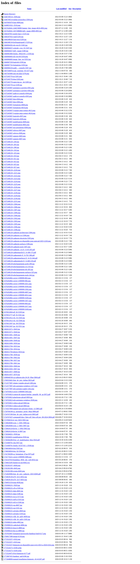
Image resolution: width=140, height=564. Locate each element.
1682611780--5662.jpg (12, 357)
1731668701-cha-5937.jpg (13, 443)
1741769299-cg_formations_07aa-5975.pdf (19, 454)
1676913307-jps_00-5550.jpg (14, 323)
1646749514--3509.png (12, 17)
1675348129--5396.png (12, 227)
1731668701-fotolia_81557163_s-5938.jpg (19, 445)
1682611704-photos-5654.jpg (14, 352)
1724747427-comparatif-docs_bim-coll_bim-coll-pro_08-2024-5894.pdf (29, 417)
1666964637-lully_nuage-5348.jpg (16, 51)
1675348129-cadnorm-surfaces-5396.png (18, 244)
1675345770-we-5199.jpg (13, 85)
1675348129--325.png (11, 153)
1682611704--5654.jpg (12, 349)
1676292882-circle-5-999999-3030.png (18, 286)
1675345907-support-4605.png (15, 136)
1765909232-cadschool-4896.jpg (15, 525)
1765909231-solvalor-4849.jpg (14, 511)
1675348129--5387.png (12, 210)
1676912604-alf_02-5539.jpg (14, 312)
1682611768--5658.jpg (12, 355)
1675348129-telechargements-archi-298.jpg (19, 264)
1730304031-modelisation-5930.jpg (16, 437)
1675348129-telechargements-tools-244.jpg (19, 275)
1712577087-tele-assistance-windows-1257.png (20, 386)
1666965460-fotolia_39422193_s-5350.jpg (19, 54)
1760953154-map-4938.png (13, 482)
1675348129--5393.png (12, 221)
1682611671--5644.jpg (12, 332)
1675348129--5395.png (12, 224)
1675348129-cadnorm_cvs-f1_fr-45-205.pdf (19, 250)
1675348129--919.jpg (11, 156)
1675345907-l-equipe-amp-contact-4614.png (19, 113)
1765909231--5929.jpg (12, 485)
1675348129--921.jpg (11, 159)
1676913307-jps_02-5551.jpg (14, 326)
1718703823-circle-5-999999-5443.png (18, 392)
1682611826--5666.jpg (12, 366)
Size (70, 9)
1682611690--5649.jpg (12, 340)
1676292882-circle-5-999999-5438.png (18, 298)
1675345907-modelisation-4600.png (16, 122)
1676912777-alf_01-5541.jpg (14, 315)
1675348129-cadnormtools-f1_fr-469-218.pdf (20, 261)
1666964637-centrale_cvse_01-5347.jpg (18, 48)
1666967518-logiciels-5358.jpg (15, 62)
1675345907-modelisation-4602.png (16, 125)
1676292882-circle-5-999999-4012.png (18, 295)
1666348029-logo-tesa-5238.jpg (15, 39)
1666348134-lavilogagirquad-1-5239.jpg (18, 42)
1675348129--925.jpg (11, 164)
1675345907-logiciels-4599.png (15, 119)
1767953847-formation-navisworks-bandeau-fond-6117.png (25, 534)
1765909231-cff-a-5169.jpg (13, 488)
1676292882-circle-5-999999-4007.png (18, 292)
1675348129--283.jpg (11, 144)
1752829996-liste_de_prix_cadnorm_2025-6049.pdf (22, 474)
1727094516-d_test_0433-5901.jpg (16, 420)
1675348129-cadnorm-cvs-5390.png (16, 235)
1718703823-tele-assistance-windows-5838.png (20, 400)
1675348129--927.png (11, 167)
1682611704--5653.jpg (12, 346)
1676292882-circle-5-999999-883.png (17, 278)
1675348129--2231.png (12, 201)
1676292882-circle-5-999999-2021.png (18, 284)
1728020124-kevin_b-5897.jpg (15, 431)
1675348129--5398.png (12, 230)
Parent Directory (9, 14)
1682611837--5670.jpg (12, 374)
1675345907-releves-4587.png (14, 130)
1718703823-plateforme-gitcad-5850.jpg (18, 397)
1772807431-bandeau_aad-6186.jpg (16, 556)
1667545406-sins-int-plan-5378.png (16, 73)
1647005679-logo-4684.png (13, 22)
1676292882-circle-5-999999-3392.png (18, 289)
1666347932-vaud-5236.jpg (13, 37)
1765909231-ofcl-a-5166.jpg (14, 502)
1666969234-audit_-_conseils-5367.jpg (17, 68)
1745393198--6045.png (12, 468)
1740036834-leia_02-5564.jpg (14, 451)
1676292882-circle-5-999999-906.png (17, 281)
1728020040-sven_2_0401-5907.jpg (16, 426)
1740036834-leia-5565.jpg (13, 448)
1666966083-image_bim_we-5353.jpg (17, 59)
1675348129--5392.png (12, 218)
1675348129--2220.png (12, 170)
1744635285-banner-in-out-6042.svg (17, 463)
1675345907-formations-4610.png (16, 108)
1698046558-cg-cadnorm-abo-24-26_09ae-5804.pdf (22, 377)
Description (76, 9)
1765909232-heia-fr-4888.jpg (14, 528)
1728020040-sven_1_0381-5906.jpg (16, 423)
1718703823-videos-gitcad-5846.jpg (16, 403)
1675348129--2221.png (12, 173)
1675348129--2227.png (12, 190)
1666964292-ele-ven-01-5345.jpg (15, 45)
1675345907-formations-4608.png (16, 105)
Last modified (61, 9)
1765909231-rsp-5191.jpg (13, 508)
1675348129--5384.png (12, 204)
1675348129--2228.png (12, 193)
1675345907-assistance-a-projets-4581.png (19, 88)
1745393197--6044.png (12, 465)
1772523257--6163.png (12, 542)
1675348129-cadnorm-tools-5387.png (17, 247)
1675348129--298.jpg (11, 147)
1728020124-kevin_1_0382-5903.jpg (17, 428)
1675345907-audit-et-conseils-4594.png (18, 93)
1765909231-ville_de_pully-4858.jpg (17, 516)
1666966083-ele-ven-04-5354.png (16, 56)
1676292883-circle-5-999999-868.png (17, 303)
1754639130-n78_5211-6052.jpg (15, 477)
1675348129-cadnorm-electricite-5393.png (19, 238)
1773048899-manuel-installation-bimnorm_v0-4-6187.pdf (24, 559)
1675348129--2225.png (12, 184)
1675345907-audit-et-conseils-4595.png (18, 96)
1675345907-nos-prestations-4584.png (17, 127)
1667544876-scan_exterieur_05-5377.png (18, 71)
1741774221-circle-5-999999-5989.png (18, 457)
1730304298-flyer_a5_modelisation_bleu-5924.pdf (22, 440)
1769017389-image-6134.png (14, 536)
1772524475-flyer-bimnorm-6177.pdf (17, 553)
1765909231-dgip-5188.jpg (13, 494)
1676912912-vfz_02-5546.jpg (14, 321)
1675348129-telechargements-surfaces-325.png (20, 272)
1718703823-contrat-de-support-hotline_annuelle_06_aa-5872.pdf (27, 394)
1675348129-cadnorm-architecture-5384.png (19, 233)
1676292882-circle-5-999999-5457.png (18, 301)
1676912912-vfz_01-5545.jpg (14, 318)
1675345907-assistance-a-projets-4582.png (19, 91)
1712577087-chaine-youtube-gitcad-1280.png (20, 383)
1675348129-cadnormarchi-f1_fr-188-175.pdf (20, 252)
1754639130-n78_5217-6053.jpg (15, 480)
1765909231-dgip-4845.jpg (13, 491)
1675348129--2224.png (12, 181)
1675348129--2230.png (12, 198)
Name (29, 9)
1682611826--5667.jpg (12, 369)
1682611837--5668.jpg (12, 372)
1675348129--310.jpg (11, 150)
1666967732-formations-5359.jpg (15, 65)
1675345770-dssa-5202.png (13, 79)
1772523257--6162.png (12, 539)
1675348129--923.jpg (11, 162)
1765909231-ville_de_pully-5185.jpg (17, 519)
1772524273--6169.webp (12, 551)
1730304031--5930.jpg (12, 434)
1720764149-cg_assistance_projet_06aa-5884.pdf (21, 411)
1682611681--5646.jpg (12, 335)
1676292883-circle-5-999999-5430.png (18, 309)
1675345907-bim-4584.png (13, 99)
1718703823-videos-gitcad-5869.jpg (16, 406)
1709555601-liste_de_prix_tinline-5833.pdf (19, 380)
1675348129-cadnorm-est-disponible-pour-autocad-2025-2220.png (27, 241)
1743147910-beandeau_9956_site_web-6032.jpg (21, 460)
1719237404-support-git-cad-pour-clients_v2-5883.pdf (23, 409)
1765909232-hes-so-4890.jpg (14, 531)
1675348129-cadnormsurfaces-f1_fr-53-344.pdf (20, 258)
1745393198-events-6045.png (14, 471)
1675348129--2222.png (12, 176)
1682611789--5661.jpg (12, 363)
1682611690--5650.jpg (12, 343)
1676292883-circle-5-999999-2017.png (18, 306)
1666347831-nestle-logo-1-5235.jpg (16, 34)
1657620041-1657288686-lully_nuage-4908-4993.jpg (23, 31)
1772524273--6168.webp (12, 548)
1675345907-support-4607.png (15, 139)
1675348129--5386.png (12, 207)
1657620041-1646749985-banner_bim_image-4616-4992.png (25, 28)
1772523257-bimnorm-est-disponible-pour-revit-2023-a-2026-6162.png (29, 545)
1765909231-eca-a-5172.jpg (14, 497)
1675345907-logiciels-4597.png (15, 116)
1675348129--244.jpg (11, 142)
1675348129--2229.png (12, 196)
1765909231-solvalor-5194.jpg (14, 514)
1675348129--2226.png (12, 187)
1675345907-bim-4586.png (13, 102)
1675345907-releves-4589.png (14, 133)
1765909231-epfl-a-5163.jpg (14, 499)
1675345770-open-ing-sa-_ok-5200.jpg (17, 82)
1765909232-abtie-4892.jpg (13, 522)
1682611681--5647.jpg (12, 338)
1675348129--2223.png (12, 179)
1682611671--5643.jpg (12, 329)
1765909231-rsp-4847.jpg (13, 505)
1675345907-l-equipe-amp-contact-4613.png (19, 110)
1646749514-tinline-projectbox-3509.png (18, 20)
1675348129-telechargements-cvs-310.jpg (18, 267)
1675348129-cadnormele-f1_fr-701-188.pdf (19, 255)
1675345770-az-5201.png (13, 76)
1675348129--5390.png (12, 215)
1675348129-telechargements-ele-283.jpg (18, 269)
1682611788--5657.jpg (12, 360)
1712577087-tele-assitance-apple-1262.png (19, 389)
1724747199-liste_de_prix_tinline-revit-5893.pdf (21, 414)
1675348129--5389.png (12, 213)
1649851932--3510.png (12, 25)
